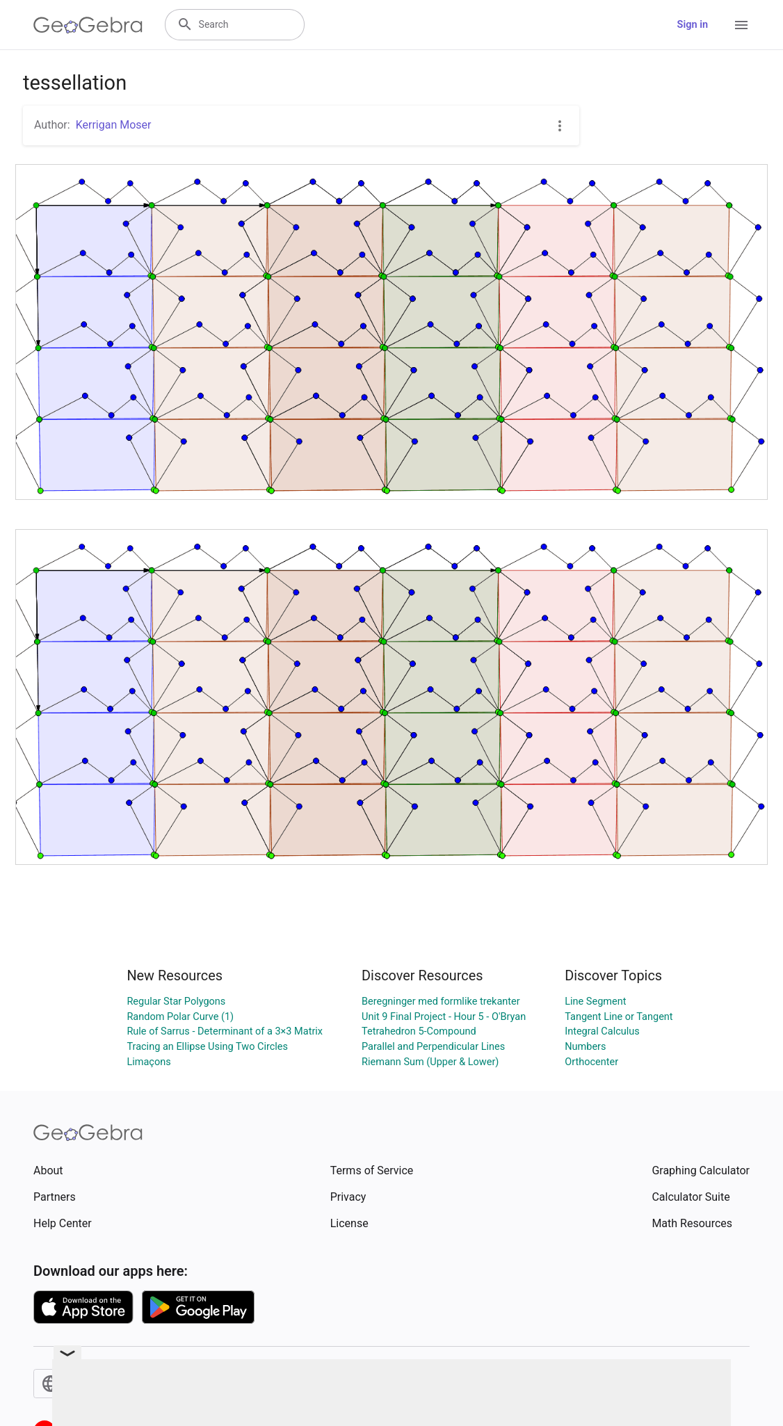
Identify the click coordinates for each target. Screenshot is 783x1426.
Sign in (692, 25)
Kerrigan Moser (114, 124)
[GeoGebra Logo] (88, 25)
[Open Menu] (741, 25)
